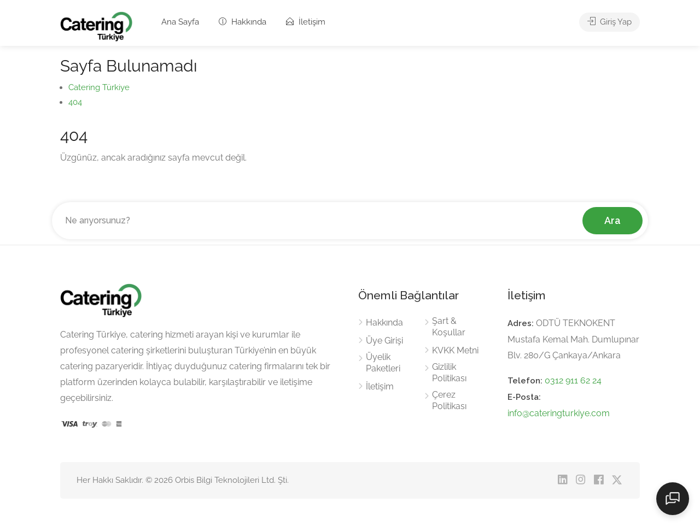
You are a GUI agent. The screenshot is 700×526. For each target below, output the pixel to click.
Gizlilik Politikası (449, 372)
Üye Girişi (384, 340)
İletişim (305, 22)
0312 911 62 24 (573, 380)
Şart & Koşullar (448, 327)
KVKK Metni (455, 350)
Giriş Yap (609, 22)
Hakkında (242, 22)
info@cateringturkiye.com (559, 413)
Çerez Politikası (449, 400)
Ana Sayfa (180, 22)
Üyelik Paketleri (383, 363)
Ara (612, 220)
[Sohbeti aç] (672, 498)
